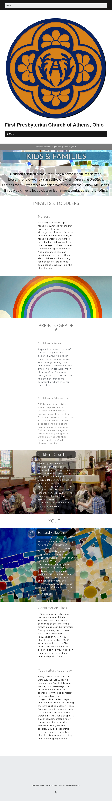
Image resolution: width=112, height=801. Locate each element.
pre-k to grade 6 (61, 146)
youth (73, 146)
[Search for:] (56, 5)
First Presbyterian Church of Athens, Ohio (54, 125)
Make (42, 785)
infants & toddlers (43, 146)
